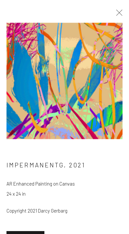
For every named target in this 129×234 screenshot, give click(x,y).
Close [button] (118, 15)
